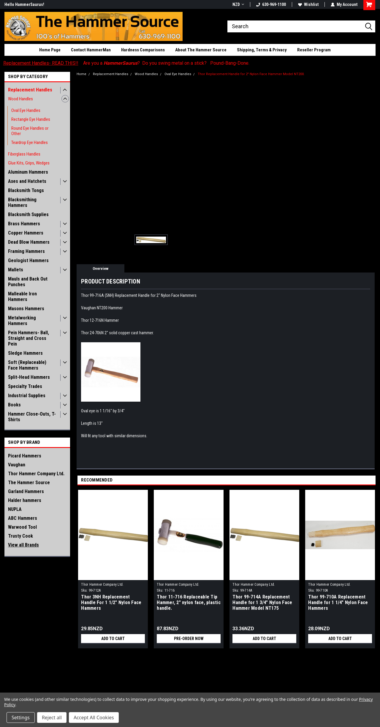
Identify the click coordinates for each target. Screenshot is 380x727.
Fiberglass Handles (24, 154)
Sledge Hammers (25, 353)
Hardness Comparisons (143, 50)
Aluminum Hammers (28, 172)
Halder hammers (24, 500)
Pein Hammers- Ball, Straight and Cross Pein (28, 338)
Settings (21, 717)
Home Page (50, 50)
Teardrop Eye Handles (29, 142)
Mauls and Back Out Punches (28, 281)
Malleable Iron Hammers (22, 296)
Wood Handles (20, 99)
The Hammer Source (29, 482)
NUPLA (15, 509)
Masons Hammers (26, 308)
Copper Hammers (25, 233)
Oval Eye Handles (25, 110)
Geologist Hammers (28, 260)
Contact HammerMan (91, 50)
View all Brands (23, 545)
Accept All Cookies (94, 717)
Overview (100, 268)
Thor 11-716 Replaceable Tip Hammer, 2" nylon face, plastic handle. (189, 602)
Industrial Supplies (26, 395)
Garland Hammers (26, 491)
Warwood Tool (22, 527)
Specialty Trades (25, 386)
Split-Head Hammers (29, 377)
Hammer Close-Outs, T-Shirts (32, 416)
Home (81, 74)
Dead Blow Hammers (29, 242)
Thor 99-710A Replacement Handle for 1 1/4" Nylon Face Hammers (338, 602)
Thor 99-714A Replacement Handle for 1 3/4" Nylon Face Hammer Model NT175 (262, 602)
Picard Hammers (24, 456)
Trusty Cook (20, 536)
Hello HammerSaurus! (24, 4)
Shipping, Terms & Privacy (262, 50)
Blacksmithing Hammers (22, 202)
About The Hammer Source (201, 50)
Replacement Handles (30, 90)
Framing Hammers (26, 251)
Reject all (52, 717)
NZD (238, 4)
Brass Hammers (24, 224)
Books (14, 405)
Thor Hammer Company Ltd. (36, 473)
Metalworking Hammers (22, 320)
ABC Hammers (22, 518)
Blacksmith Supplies (28, 214)
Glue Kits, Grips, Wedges (29, 163)
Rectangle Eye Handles (30, 119)
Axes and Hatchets (27, 181)
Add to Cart (113, 638)
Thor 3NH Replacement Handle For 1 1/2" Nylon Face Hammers (111, 602)
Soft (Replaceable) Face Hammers (27, 365)
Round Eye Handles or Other (29, 131)
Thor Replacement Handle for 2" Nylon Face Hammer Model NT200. (251, 74)
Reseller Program (314, 50)
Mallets (15, 270)
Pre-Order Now (189, 638)
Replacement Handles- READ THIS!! (40, 63)
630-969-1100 (271, 4)
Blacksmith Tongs (26, 190)
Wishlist (308, 4)
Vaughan (16, 465)
